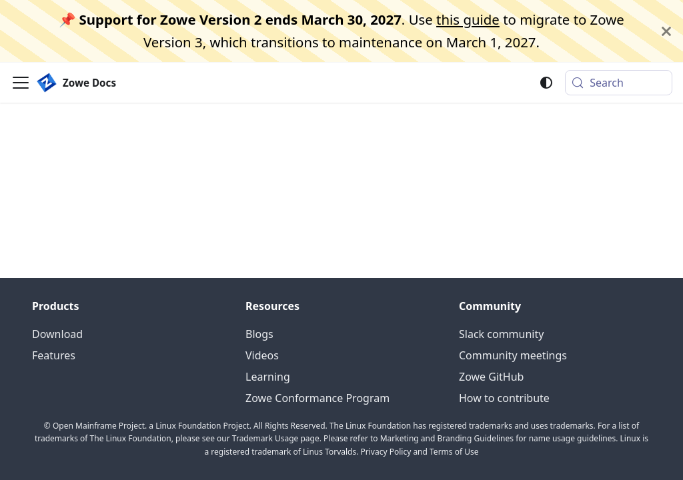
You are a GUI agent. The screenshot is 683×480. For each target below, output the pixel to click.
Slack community (501, 334)
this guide (468, 19)
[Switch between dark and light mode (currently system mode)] (546, 82)
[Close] (666, 31)
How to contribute (504, 398)
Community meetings (513, 355)
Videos (262, 355)
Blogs (259, 334)
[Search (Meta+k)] (618, 82)
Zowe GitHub (491, 376)
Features (53, 355)
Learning (267, 376)
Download (57, 334)
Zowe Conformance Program (317, 398)
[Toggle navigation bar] (21, 83)
